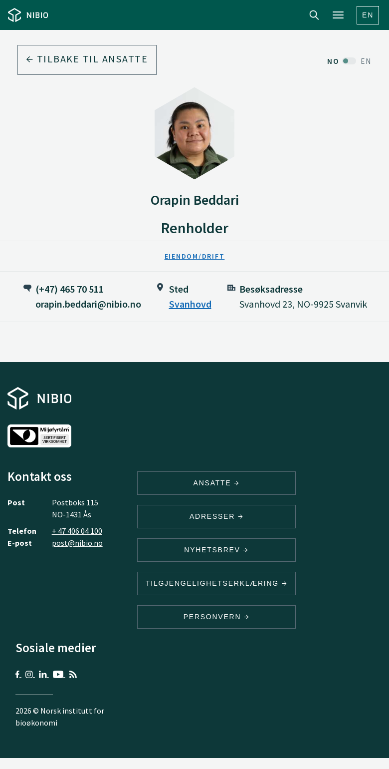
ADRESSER (216, 516)
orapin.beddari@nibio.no (88, 304)
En (368, 15)
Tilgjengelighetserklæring (216, 583)
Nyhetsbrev (216, 550)
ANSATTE (217, 483)
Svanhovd (190, 304)
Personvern (217, 617)
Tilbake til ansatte (87, 58)
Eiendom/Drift (195, 256)
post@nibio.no (77, 543)
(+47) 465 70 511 (69, 289)
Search (314, 15)
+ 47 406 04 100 (77, 531)
